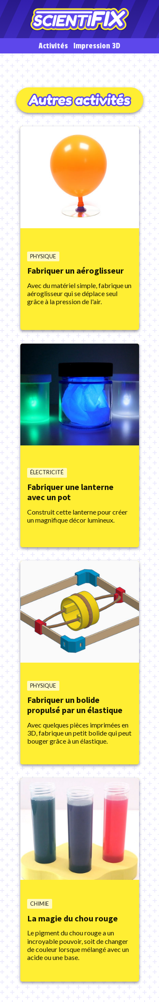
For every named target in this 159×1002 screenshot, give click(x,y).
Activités (53, 46)
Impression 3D (96, 46)
